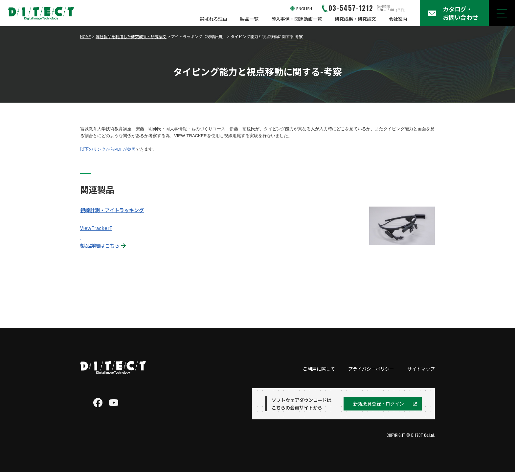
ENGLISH (304, 8)
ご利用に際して (319, 368)
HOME (85, 36)
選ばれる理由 (213, 18)
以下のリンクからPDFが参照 (108, 149)
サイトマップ (421, 368)
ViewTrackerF (96, 227)
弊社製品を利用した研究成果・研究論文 (131, 36)
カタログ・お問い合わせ (460, 13)
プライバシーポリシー (371, 368)
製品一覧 (249, 18)
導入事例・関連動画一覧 (296, 18)
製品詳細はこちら (100, 245)
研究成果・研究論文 (355, 18)
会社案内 (398, 18)
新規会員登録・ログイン (378, 403)
